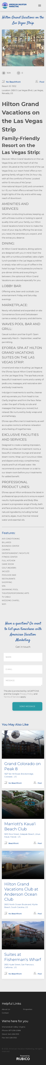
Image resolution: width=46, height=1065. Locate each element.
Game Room (8, 564)
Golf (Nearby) (9, 568)
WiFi (4, 604)
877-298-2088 (15, 1030)
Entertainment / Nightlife (15, 553)
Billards (6, 542)
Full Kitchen (8, 560)
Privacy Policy (26, 694)
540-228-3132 (11, 1038)
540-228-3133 (13, 1034)
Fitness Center (9, 557)
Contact (5, 1013)
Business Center (10, 546)
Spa (3, 586)
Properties (27, 1009)
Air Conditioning (11, 539)
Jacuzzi (6, 571)
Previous (4, 47)
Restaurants (8, 579)
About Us (6, 1009)
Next (41, 47)
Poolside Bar (9, 575)
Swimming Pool (10, 589)
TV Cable (6, 597)
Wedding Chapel (11, 600)
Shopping (7, 582)
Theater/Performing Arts (15, 593)
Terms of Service (12, 697)
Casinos (6, 550)
